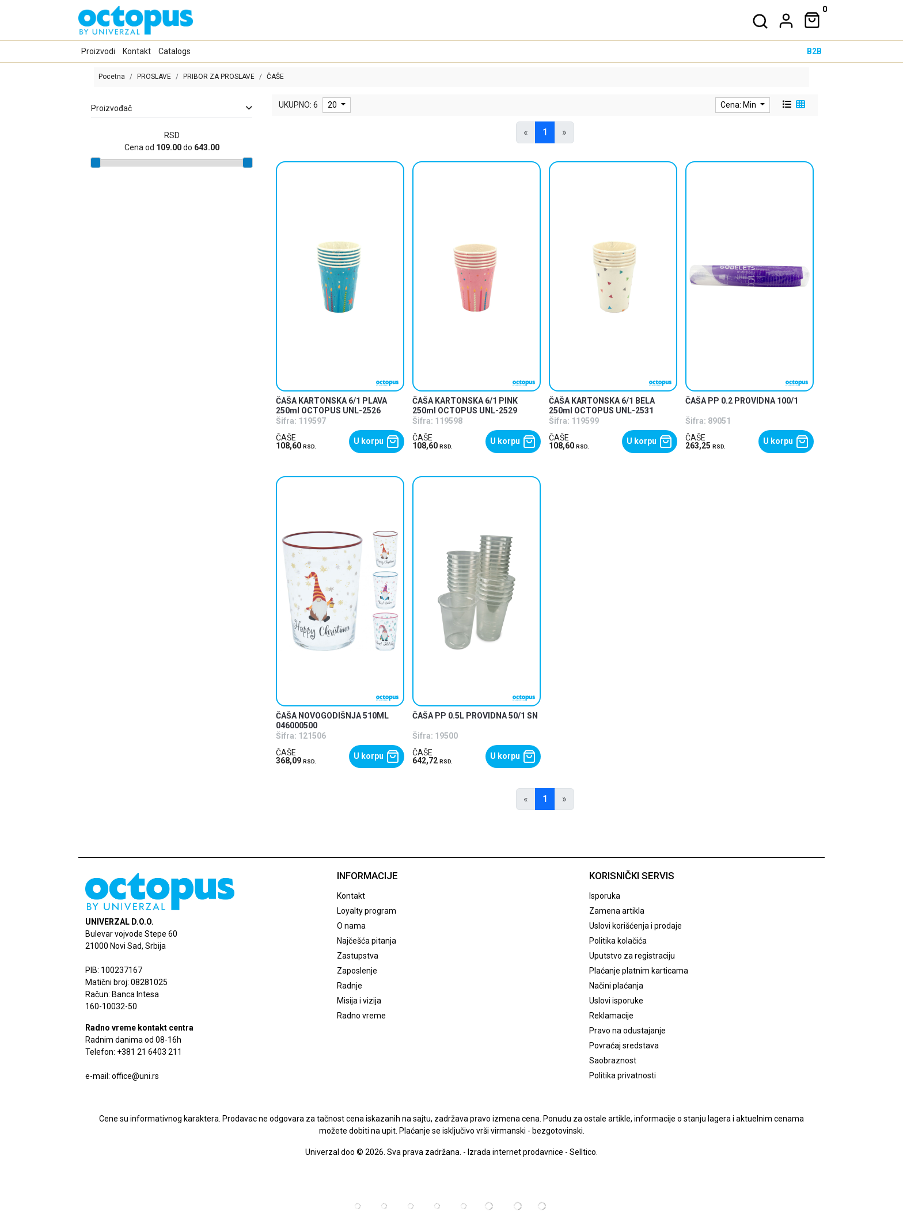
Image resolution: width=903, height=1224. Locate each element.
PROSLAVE (154, 77)
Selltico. (584, 1152)
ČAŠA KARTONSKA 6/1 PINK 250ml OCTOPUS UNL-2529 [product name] (465, 405)
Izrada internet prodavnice (515, 1152)
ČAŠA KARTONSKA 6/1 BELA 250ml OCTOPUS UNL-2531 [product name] (602, 405)
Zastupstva (357, 955)
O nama (351, 925)
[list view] (786, 104)
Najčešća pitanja (366, 940)
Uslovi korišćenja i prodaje (635, 925)
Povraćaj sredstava (624, 1045)
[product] (340, 276)
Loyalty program (366, 910)
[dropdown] (784, 21)
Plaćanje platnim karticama (638, 970)
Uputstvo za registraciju (632, 955)
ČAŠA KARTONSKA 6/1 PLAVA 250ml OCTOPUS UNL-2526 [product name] (331, 405)
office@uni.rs (135, 1076)
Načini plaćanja (616, 985)
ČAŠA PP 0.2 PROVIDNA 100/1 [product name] (741, 400)
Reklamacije (611, 1015)
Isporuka (604, 895)
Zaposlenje (357, 970)
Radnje (349, 985)
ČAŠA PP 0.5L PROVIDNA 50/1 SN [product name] (475, 715)
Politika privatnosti (622, 1075)
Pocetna (111, 77)
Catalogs (174, 51)
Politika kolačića (618, 940)
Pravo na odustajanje (627, 1030)
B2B (814, 51)
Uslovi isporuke (616, 1000)
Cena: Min (739, 104)
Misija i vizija (359, 1000)
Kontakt (137, 51)
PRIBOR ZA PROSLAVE (219, 77)
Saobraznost (612, 1060)
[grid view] (799, 104)
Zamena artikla (616, 910)
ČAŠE (286, 437)
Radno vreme (361, 1015)
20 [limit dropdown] (333, 104)
